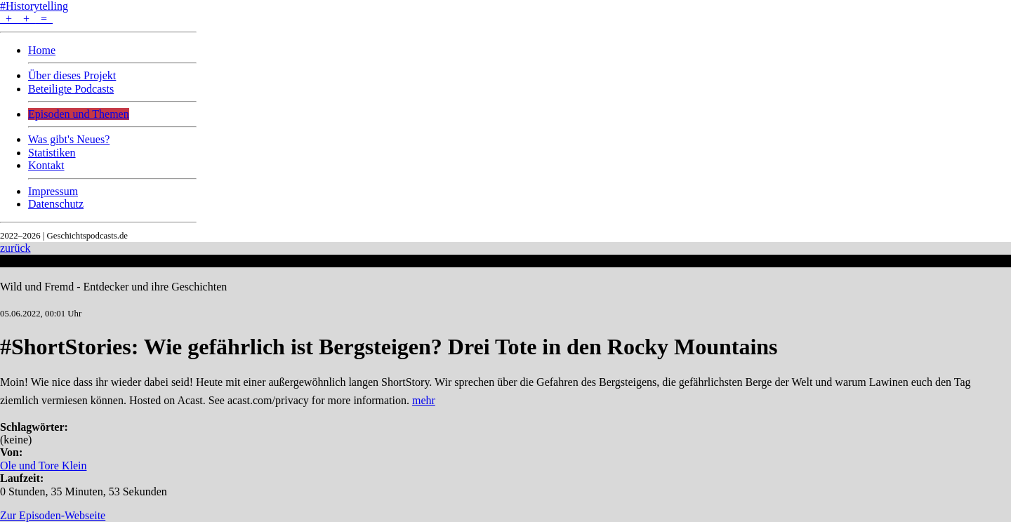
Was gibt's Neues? (69, 139)
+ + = (26, 19)
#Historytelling (34, 6)
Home (41, 50)
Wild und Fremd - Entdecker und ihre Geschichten (113, 287)
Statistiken (52, 153)
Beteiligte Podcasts (71, 89)
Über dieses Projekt (72, 75)
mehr (423, 400)
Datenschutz (56, 204)
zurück (15, 248)
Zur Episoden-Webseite (52, 515)
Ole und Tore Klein (43, 465)
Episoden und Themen (78, 114)
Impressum (53, 191)
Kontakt (46, 165)
